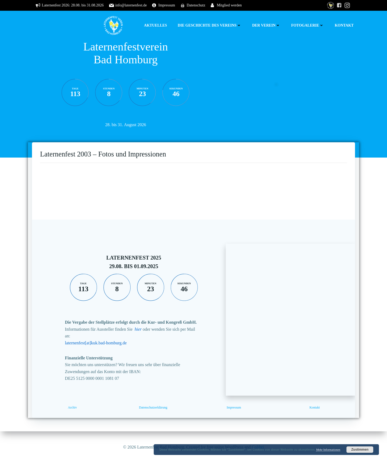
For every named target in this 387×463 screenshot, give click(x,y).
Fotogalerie (307, 25)
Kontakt (344, 25)
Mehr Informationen (328, 449)
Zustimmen (359, 449)
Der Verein (266, 25)
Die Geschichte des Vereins (209, 25)
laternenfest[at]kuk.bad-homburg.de (96, 343)
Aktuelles (155, 25)
